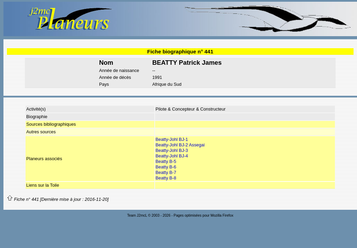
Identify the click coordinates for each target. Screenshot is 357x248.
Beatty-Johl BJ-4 (172, 155)
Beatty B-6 (166, 166)
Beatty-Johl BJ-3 (172, 150)
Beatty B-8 (166, 177)
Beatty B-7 (166, 172)
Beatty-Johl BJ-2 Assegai (180, 144)
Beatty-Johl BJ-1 (172, 139)
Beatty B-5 (166, 161)
